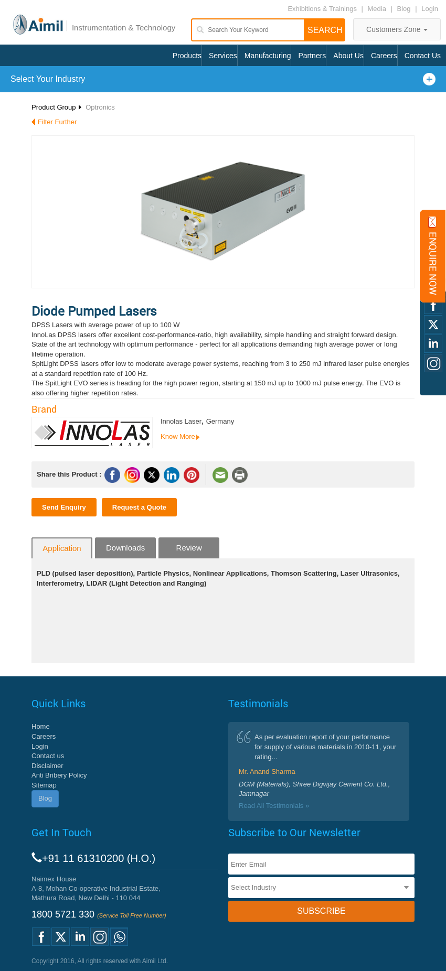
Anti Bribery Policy (59, 775)
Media (378, 9)
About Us (348, 55)
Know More (178, 436)
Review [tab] (189, 547)
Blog (404, 9)
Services (223, 55)
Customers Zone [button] (397, 29)
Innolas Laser (181, 421)
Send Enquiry (64, 507)
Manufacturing (268, 55)
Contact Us (423, 55)
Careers (384, 55)
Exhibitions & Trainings (322, 9)
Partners (312, 55)
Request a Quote (139, 507)
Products (187, 55)
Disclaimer (47, 766)
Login (429, 9)
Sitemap (44, 785)
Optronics (100, 107)
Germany (220, 421)
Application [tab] (62, 548)
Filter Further (57, 122)
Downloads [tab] (125, 547)
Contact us (47, 756)
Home (40, 726)
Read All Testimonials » (274, 806)
